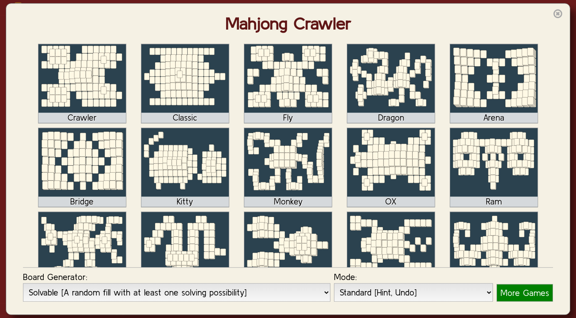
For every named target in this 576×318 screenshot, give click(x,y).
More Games (524, 293)
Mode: (345, 277)
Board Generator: (55, 277)
